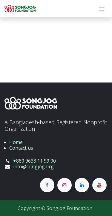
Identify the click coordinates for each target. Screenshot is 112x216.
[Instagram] (64, 185)
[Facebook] (47, 185)
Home (16, 142)
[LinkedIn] (82, 185)
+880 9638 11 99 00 (34, 161)
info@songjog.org (33, 166)
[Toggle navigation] (102, 8)
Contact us (21, 148)
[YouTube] (99, 185)
